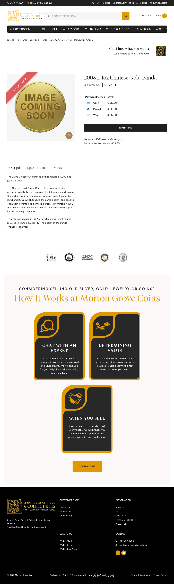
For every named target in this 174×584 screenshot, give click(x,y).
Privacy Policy (122, 524)
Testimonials (142, 29)
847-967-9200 (17, 3)
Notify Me (125, 127)
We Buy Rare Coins (117, 29)
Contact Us (87, 466)
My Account (65, 511)
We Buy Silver (92, 29)
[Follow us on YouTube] (123, 552)
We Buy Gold (71, 29)
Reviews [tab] (56, 168)
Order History (66, 515)
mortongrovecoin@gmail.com (133, 545)
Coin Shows (121, 515)
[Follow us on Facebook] (118, 552)
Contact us (143, 53)
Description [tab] (15, 168)
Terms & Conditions (125, 519)
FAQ (117, 511)
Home (54, 29)
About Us (161, 29)
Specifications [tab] (36, 168)
